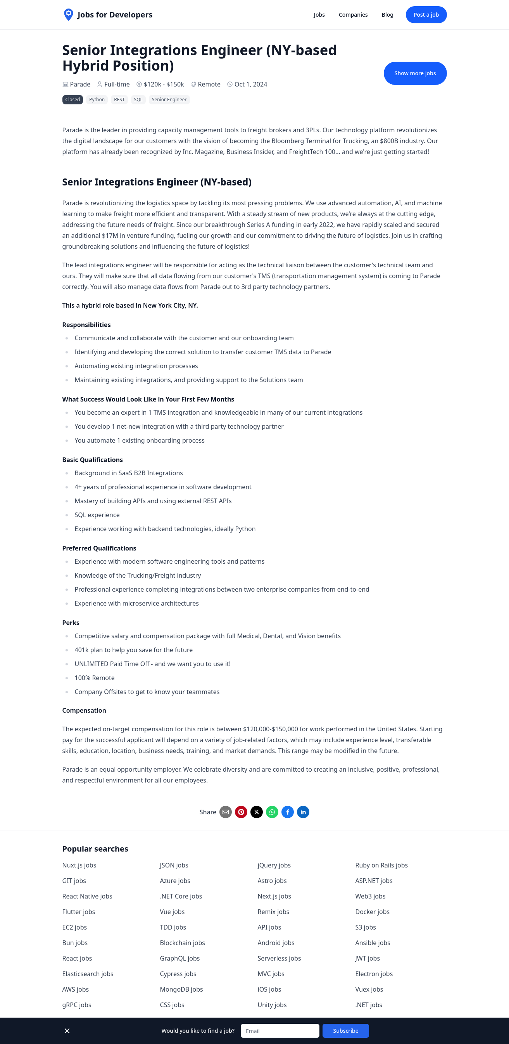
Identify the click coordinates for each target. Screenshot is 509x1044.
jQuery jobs (274, 865)
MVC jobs (271, 974)
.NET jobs (369, 1005)
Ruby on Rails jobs (381, 865)
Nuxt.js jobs (79, 865)
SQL (138, 99)
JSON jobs (174, 865)
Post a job (426, 14)
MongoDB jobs (181, 989)
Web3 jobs (370, 896)
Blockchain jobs (182, 942)
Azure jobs (175, 880)
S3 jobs (365, 927)
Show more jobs (415, 73)
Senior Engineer (169, 99)
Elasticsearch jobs (88, 974)
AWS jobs (75, 989)
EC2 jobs (74, 927)
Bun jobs (75, 942)
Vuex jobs (369, 989)
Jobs (319, 14)
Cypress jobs (178, 974)
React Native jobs (87, 896)
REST (119, 99)
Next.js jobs (275, 896)
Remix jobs (274, 911)
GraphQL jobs (180, 958)
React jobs (77, 958)
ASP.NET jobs (374, 880)
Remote (209, 84)
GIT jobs (74, 880)
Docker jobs (372, 911)
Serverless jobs (279, 958)
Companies (353, 14)
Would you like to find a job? (198, 1030)
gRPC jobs (76, 1005)
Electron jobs (374, 974)
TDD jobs (173, 927)
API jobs (269, 927)
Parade (80, 84)
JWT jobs (367, 958)
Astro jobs (272, 880)
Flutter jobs (78, 911)
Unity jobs (272, 1005)
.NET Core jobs (181, 896)
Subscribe (346, 1030)
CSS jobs (172, 1005)
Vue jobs (172, 911)
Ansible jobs (372, 942)
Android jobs (276, 942)
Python (97, 99)
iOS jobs (269, 989)
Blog (387, 14)
